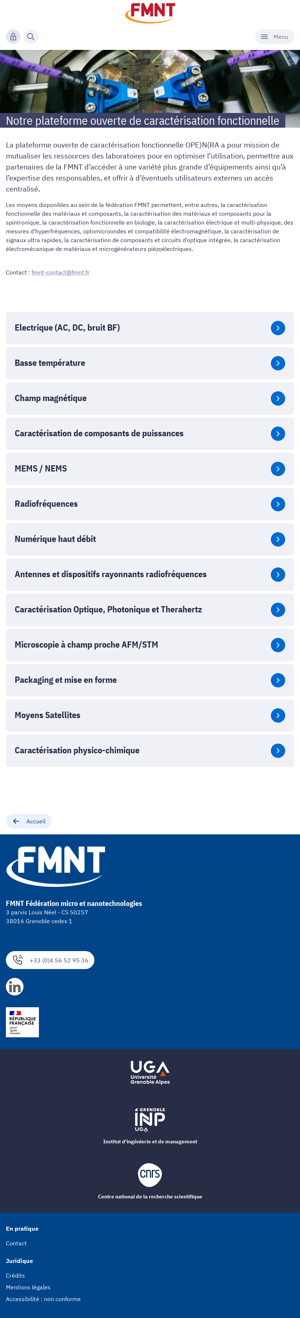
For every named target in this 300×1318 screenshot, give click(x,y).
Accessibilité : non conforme (43, 1299)
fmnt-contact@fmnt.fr (61, 272)
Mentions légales (28, 1287)
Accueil (29, 821)
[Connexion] (13, 36)
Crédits (15, 1275)
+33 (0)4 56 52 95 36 (50, 960)
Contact (16, 1243)
